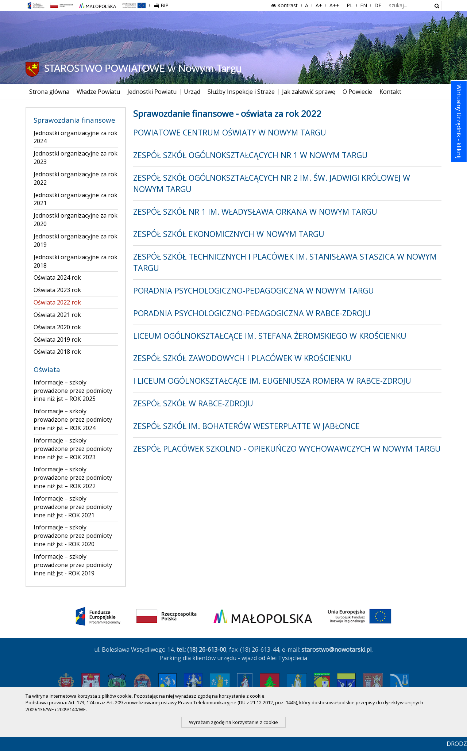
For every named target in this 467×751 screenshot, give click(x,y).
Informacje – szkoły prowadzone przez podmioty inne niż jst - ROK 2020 (73, 535)
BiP (162, 4)
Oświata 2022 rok (57, 302)
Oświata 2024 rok (57, 277)
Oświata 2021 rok (57, 315)
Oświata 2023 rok (57, 290)
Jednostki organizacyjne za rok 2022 (75, 178)
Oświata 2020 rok (57, 327)
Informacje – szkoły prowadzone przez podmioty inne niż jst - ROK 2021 (73, 506)
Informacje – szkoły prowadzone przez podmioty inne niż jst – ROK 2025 (73, 390)
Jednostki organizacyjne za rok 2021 (75, 199)
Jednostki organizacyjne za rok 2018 (75, 261)
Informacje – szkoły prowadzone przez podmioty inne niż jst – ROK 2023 (73, 448)
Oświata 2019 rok (57, 340)
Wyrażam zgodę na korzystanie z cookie (233, 722)
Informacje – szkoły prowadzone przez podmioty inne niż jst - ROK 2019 (73, 564)
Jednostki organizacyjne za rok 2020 (75, 219)
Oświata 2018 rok (57, 352)
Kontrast (284, 5)
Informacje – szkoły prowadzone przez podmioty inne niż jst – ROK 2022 (73, 477)
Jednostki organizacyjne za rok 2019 (75, 240)
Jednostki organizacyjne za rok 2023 (75, 157)
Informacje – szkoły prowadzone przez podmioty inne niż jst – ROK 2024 (73, 419)
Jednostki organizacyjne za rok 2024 (75, 137)
